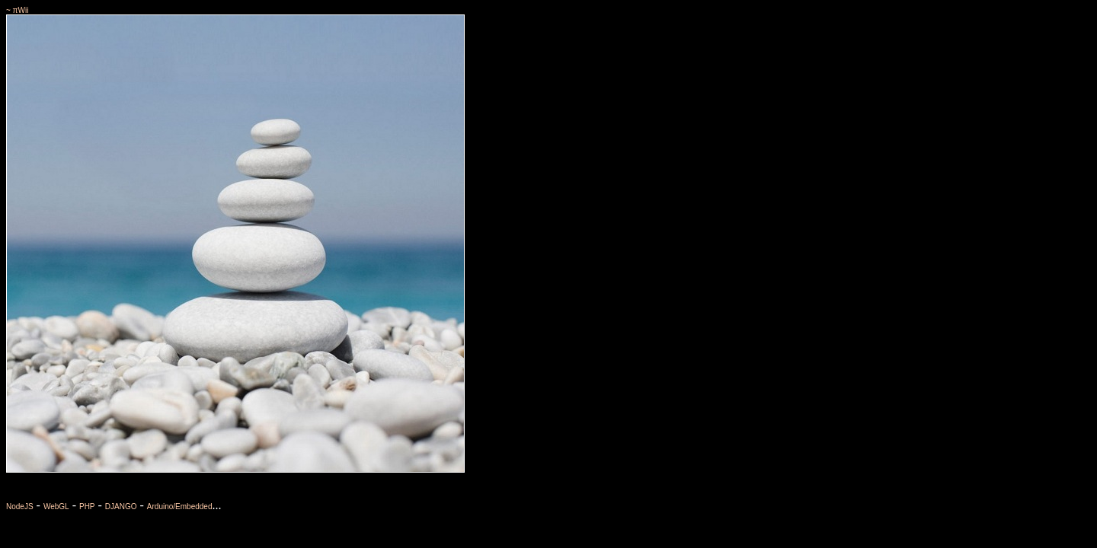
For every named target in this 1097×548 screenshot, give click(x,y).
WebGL (56, 506)
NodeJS (20, 506)
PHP (87, 506)
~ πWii (17, 10)
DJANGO (121, 506)
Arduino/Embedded (180, 506)
